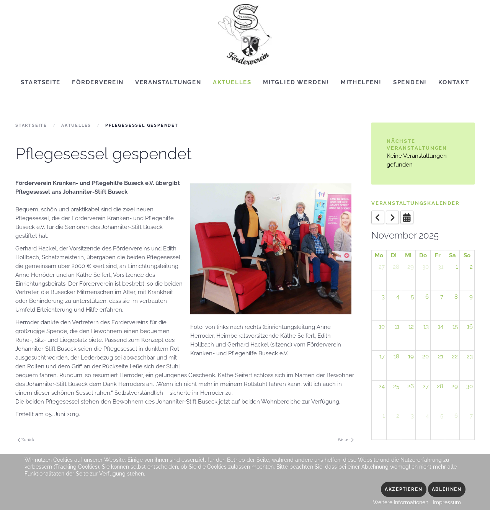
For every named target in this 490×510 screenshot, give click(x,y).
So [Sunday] (467, 255)
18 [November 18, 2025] (396, 356)
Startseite (40, 82)
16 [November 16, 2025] (470, 326)
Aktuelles (232, 82)
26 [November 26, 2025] (410, 386)
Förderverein (98, 82)
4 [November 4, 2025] (397, 296)
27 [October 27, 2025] (382, 266)
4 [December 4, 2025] (427, 415)
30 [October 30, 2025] (425, 266)
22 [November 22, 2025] (455, 356)
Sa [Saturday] (452, 255)
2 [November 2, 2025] (471, 266)
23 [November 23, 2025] (470, 356)
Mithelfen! (361, 82)
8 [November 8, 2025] (456, 296)
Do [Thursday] (423, 255)
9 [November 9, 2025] (471, 296)
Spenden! (410, 82)
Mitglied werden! (296, 82)
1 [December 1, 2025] (383, 415)
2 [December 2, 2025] (397, 415)
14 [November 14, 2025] (440, 326)
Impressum (447, 502)
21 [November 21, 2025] (440, 356)
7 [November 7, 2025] (441, 296)
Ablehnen (447, 489)
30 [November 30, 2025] (469, 386)
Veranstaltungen (168, 82)
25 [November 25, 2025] (396, 386)
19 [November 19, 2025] (411, 356)
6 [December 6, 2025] (456, 415)
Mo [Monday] (379, 255)
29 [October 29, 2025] (410, 266)
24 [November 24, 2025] (382, 386)
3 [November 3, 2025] (383, 296)
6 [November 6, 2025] (427, 296)
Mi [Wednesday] (408, 255)
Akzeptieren (404, 489)
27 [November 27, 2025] (426, 386)
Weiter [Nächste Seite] (346, 439)
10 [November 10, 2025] (382, 326)
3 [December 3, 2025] (412, 415)
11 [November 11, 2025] (397, 326)
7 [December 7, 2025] (471, 415)
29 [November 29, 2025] (454, 386)
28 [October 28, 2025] (396, 266)
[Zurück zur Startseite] (245, 34)
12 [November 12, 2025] (411, 326)
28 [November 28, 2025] (440, 386)
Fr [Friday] (438, 255)
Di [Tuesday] (394, 255)
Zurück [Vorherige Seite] (26, 439)
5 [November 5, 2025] (412, 296)
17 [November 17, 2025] (382, 356)
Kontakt (453, 82)
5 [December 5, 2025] (441, 415)
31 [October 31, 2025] (440, 266)
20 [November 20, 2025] (425, 356)
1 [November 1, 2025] (457, 266)
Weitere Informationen (400, 502)
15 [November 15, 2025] (455, 326)
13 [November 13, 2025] (426, 326)
